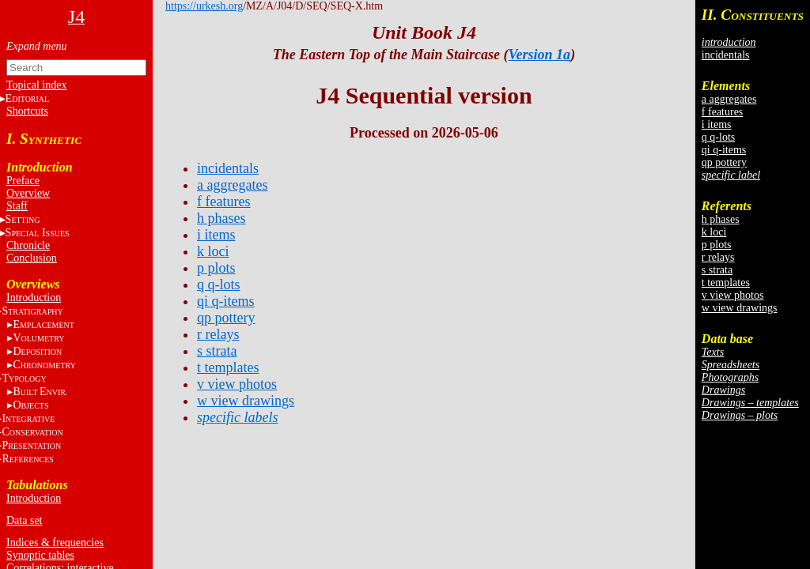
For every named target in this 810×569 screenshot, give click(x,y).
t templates (726, 282)
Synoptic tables (40, 555)
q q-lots (718, 137)
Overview (28, 193)
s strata (717, 270)
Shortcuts (27, 111)
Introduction (33, 297)
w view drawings (740, 308)
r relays (718, 257)
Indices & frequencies (55, 542)
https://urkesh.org (204, 6)
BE (40, 392)
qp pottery (724, 162)
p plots (717, 245)
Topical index (36, 85)
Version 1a (540, 54)
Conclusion (31, 258)
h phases (721, 219)
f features (722, 112)
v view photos (733, 295)
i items (717, 124)
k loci (714, 232)
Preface (23, 181)
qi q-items (724, 150)
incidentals (726, 55)
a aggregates (729, 99)
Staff (17, 206)
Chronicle (28, 245)
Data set (24, 520)
